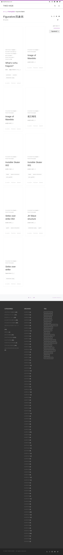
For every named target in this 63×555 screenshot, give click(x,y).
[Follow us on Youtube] (57, 2)
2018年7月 (26, 437)
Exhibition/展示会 (10, 320)
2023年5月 (26, 360)
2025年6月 (26, 320)
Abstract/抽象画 (10, 312)
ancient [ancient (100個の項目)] (48, 312)
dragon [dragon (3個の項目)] (47, 322)
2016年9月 (26, 458)
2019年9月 (26, 416)
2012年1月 (26, 536)
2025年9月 (26, 314)
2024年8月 (26, 336)
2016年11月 (27, 453)
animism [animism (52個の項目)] (48, 315)
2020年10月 (27, 394)
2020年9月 (26, 397)
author (8, 83)
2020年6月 (26, 402)
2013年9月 (26, 520)
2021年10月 (27, 370)
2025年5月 (26, 322)
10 (34, 297)
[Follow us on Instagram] (52, 2)
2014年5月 (26, 506)
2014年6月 (26, 504)
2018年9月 (26, 434)
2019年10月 (27, 413)
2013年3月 (26, 522)
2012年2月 (26, 533)
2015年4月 (26, 493)
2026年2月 (26, 312)
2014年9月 (26, 501)
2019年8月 (26, 418)
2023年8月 (26, 354)
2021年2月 (26, 384)
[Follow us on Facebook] (54, 2)
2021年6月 (26, 378)
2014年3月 (26, 509)
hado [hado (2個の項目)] (54, 325)
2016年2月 (26, 474)
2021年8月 (26, 376)
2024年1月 (26, 346)
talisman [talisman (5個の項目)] (48, 345)
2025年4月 (26, 325)
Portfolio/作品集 (10, 342)
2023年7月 (26, 357)
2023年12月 (27, 349)
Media (6, 332)
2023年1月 (26, 362)
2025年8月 (26, 317)
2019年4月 (26, 426)
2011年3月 (26, 538)
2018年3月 (26, 442)
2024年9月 (26, 333)
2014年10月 (27, 498)
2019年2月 (26, 429)
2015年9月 (26, 482)
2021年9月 (26, 373)
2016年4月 (26, 469)
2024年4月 (26, 344)
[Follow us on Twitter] (59, 2)
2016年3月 (26, 472)
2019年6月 (26, 421)
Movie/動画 (8, 334)
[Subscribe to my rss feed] (49, 2)
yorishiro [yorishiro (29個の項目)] (48, 353)
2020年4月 (26, 408)
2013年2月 (26, 525)
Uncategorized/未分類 (12, 348)
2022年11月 (27, 365)
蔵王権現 (32, 116)
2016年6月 (26, 464)
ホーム (5, 11)
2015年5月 (26, 490)
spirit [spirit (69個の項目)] (47, 343)
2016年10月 (27, 456)
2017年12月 (27, 445)
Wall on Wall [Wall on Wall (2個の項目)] (49, 348)
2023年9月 (26, 352)
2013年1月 (26, 528)
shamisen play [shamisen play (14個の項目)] (50, 340)
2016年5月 (26, 466)
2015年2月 (26, 496)
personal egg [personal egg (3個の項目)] (49, 335)
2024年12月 (27, 330)
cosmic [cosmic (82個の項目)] (48, 317)
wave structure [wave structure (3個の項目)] (50, 351)
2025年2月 (26, 328)
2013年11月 (27, 514)
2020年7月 (26, 400)
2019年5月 (26, 424)
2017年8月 (26, 450)
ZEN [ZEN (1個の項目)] (47, 356)
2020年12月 (27, 389)
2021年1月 (26, 386)
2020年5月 (26, 405)
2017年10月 (27, 448)
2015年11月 (27, 477)
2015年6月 (26, 488)
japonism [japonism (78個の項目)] (48, 327)
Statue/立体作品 (9, 345)
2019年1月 (26, 432)
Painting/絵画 (11, 11)
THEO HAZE (11, 551)
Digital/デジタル (9, 314)
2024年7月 (26, 338)
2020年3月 (26, 410)
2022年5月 (26, 368)
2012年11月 (27, 530)
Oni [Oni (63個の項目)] (47, 333)
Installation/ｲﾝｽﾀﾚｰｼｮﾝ (12, 326)
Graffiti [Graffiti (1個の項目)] (47, 325)
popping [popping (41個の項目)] (48, 338)
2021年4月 (26, 381)
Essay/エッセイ (9, 317)
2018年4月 (26, 440)
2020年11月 (27, 392)
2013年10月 (27, 517)
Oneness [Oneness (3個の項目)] (48, 330)
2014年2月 (26, 512)
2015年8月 (26, 485)
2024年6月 (26, 341)
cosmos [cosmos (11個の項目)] (48, 320)
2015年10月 (27, 480)
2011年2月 (26, 541)
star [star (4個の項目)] (54, 343)
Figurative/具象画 (10, 322)
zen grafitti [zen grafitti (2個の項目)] (48, 358)
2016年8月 (26, 461)
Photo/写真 (8, 340)
